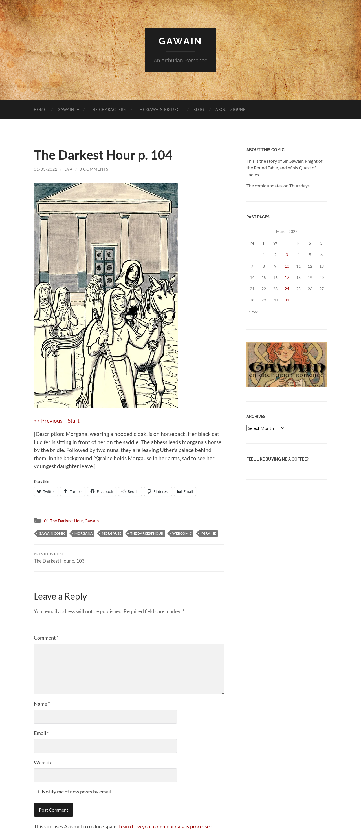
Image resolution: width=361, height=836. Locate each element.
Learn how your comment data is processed (165, 826)
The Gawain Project (159, 109)
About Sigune (230, 109)
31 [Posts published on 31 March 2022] (287, 300)
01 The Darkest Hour (63, 520)
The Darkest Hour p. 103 (59, 558)
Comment (46, 637)
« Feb (253, 311)
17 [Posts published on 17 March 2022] (287, 277)
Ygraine (208, 533)
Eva (68, 169)
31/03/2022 (46, 169)
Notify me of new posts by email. (77, 791)
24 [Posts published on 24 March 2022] (287, 288)
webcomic (182, 533)
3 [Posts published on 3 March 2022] (287, 254)
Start (74, 420)
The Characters (108, 109)
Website (43, 762)
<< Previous (48, 420)
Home (40, 109)
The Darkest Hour (146, 533)
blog (198, 109)
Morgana (83, 533)
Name (42, 704)
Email (41, 733)
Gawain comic (52, 533)
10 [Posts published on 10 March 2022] (287, 266)
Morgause (111, 533)
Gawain (180, 41)
